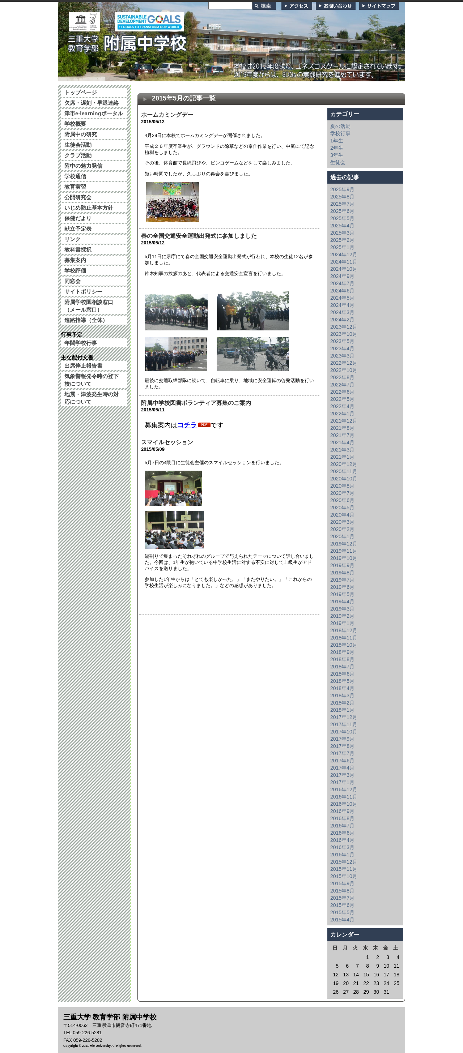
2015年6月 (342, 905)
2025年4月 (342, 225)
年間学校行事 (80, 343)
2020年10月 (343, 478)
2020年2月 (342, 529)
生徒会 (337, 162)
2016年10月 (343, 804)
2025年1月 (342, 247)
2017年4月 (342, 768)
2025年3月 (342, 233)
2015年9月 (342, 883)
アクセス (296, 6)
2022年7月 (342, 385)
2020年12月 (343, 464)
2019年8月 (342, 572)
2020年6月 (342, 500)
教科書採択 (78, 250)
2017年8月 (342, 746)
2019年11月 (343, 551)
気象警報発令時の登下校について (91, 380)
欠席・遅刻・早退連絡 (91, 103)
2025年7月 (342, 204)
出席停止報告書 (83, 366)
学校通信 (75, 176)
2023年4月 (342, 348)
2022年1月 (342, 413)
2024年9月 (342, 276)
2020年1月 (342, 536)
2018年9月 (342, 652)
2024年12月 (343, 254)
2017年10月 (343, 732)
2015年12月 (343, 862)
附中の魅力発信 (83, 166)
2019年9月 (342, 565)
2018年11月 (343, 638)
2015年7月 (342, 898)
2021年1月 (342, 457)
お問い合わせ (336, 6)
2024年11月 (343, 262)
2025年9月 (342, 189)
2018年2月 (342, 703)
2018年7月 (342, 666)
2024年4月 (342, 305)
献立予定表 (78, 229)
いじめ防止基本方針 (88, 208)
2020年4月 (342, 515)
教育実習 (75, 187)
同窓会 (72, 281)
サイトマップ (379, 6)
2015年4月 (342, 920)
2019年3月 (342, 609)
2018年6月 (342, 674)
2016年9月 (342, 811)
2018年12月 (343, 630)
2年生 (336, 148)
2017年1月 (342, 782)
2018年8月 (342, 659)
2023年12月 (343, 327)
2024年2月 (342, 319)
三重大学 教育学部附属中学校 (128, 41)
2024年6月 (342, 291)
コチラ (187, 425)
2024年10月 (343, 269)
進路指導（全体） (86, 320)
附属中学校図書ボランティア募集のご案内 (196, 403)
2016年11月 (343, 797)
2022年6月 (342, 392)
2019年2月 (342, 616)
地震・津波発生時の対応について (91, 398)
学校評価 (75, 270)
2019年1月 (342, 623)
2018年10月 (343, 645)
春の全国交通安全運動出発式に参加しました (199, 236)
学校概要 (75, 124)
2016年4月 (342, 840)
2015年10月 (343, 876)
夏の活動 (340, 126)
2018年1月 (342, 710)
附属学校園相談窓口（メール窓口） (88, 306)
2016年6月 (342, 833)
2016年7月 (342, 826)
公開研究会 (78, 197)
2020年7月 (342, 493)
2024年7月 (342, 283)
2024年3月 (342, 312)
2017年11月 (343, 724)
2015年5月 (342, 912)
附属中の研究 (80, 134)
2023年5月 (342, 341)
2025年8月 (342, 197)
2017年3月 (342, 775)
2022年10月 (343, 370)
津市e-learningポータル (93, 113)
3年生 (336, 155)
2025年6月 (342, 211)
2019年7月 (342, 580)
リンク (72, 239)
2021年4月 (342, 442)
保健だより (78, 218)
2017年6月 (342, 760)
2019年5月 (342, 594)
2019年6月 (342, 587)
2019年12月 (343, 544)
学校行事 (340, 133)
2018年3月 (342, 695)
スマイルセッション (167, 442)
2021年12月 (343, 421)
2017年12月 (343, 717)
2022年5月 (342, 399)
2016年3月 (342, 847)
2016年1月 (342, 854)
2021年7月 (342, 435)
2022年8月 (342, 377)
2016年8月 (342, 818)
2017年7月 (342, 753)
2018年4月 (342, 688)
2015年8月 (342, 891)
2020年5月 (342, 507)
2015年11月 (343, 869)
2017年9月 (342, 739)
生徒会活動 (78, 145)
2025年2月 (342, 240)
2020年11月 (343, 471)
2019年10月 (343, 558)
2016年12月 (343, 789)
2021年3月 (342, 450)
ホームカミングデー (167, 115)
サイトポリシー (83, 291)
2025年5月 (342, 218)
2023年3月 (342, 356)
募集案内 (75, 260)
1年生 (336, 141)
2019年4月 (342, 601)
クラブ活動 (78, 155)
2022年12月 (343, 363)
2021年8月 (342, 428)
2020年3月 (342, 522)
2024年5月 (342, 298)
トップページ (80, 92)
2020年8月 (342, 486)
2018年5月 (342, 681)
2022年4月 (342, 406)
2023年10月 (343, 334)
